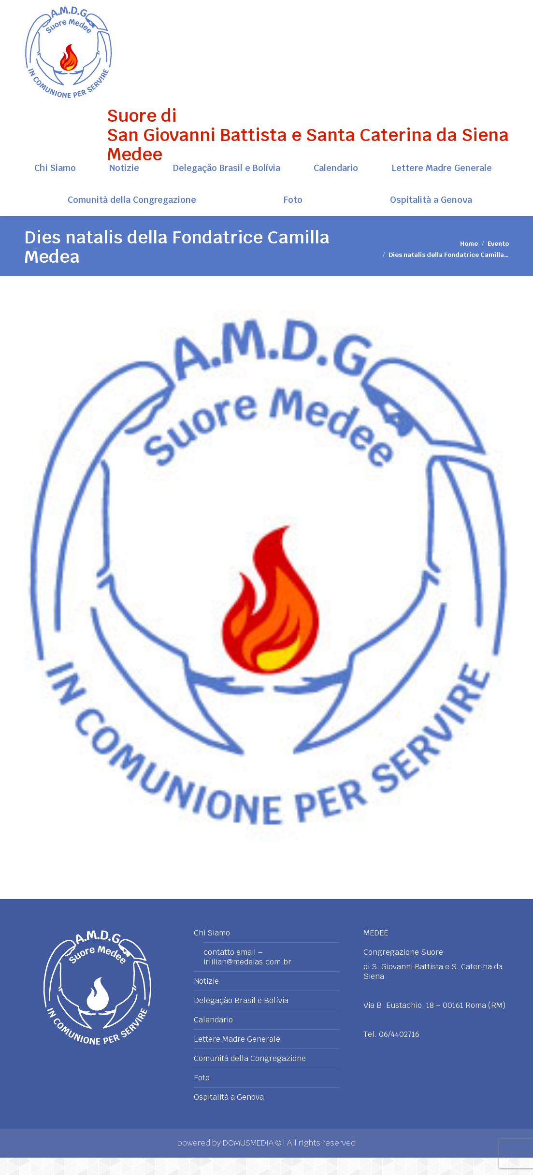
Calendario (213, 1037)
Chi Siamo (212, 950)
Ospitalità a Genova (229, 1114)
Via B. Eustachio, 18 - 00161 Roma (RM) (86, 9)
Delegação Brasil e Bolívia (241, 1018)
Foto (202, 1095)
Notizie (206, 999)
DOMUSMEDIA (249, 1160)
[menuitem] (55, 185)
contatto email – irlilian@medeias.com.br (247, 974)
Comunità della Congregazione (250, 1076)
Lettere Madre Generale (237, 1057)
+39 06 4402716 (481, 9)
